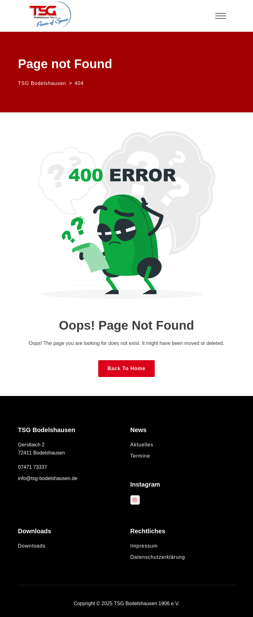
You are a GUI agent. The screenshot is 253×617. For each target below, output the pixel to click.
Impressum (144, 546)
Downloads (32, 546)
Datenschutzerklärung (157, 557)
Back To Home (127, 368)
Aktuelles (141, 444)
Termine (140, 456)
